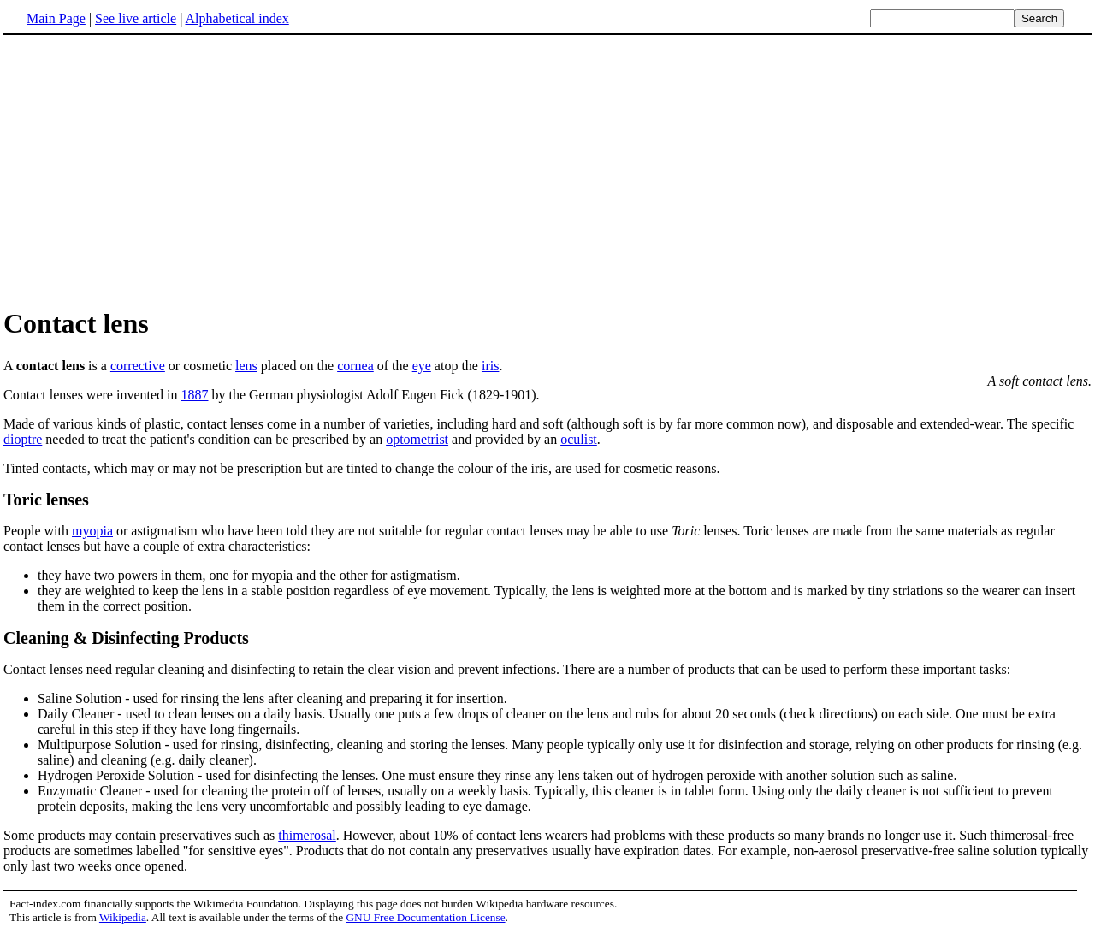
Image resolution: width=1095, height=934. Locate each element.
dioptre (22, 439)
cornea (355, 365)
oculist (578, 439)
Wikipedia (122, 917)
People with (37, 530)
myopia (92, 530)
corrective (137, 365)
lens (246, 365)
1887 (195, 394)
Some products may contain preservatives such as (547, 735)
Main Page (56, 18)
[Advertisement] (547, 170)
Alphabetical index (236, 18)
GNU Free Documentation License (425, 917)
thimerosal (307, 835)
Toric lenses (46, 499)
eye (421, 365)
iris (490, 365)
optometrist (417, 439)
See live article (135, 18)
